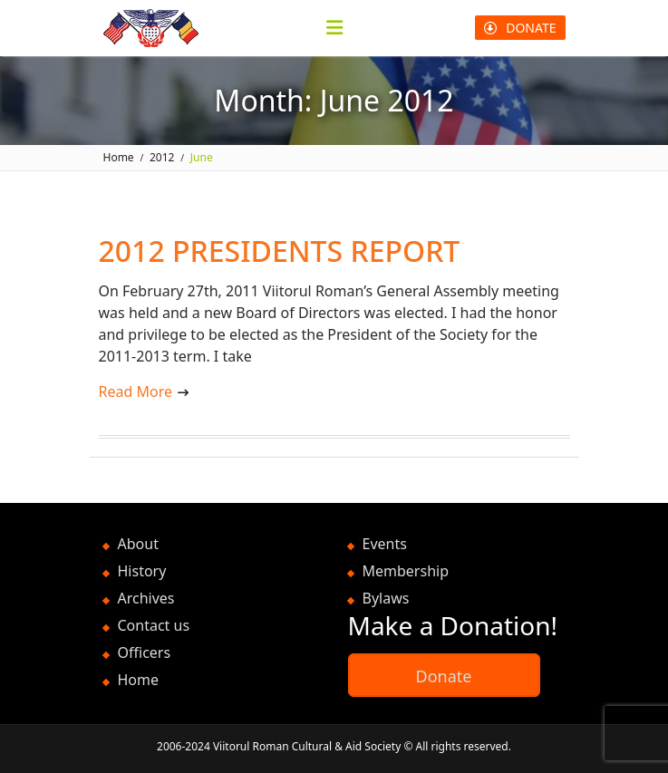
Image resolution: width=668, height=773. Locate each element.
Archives (146, 598)
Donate (444, 676)
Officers (144, 652)
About (138, 544)
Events (385, 544)
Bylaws (386, 598)
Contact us (154, 625)
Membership (406, 571)
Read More (135, 391)
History (142, 571)
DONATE (520, 27)
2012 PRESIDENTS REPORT (279, 250)
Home (139, 680)
